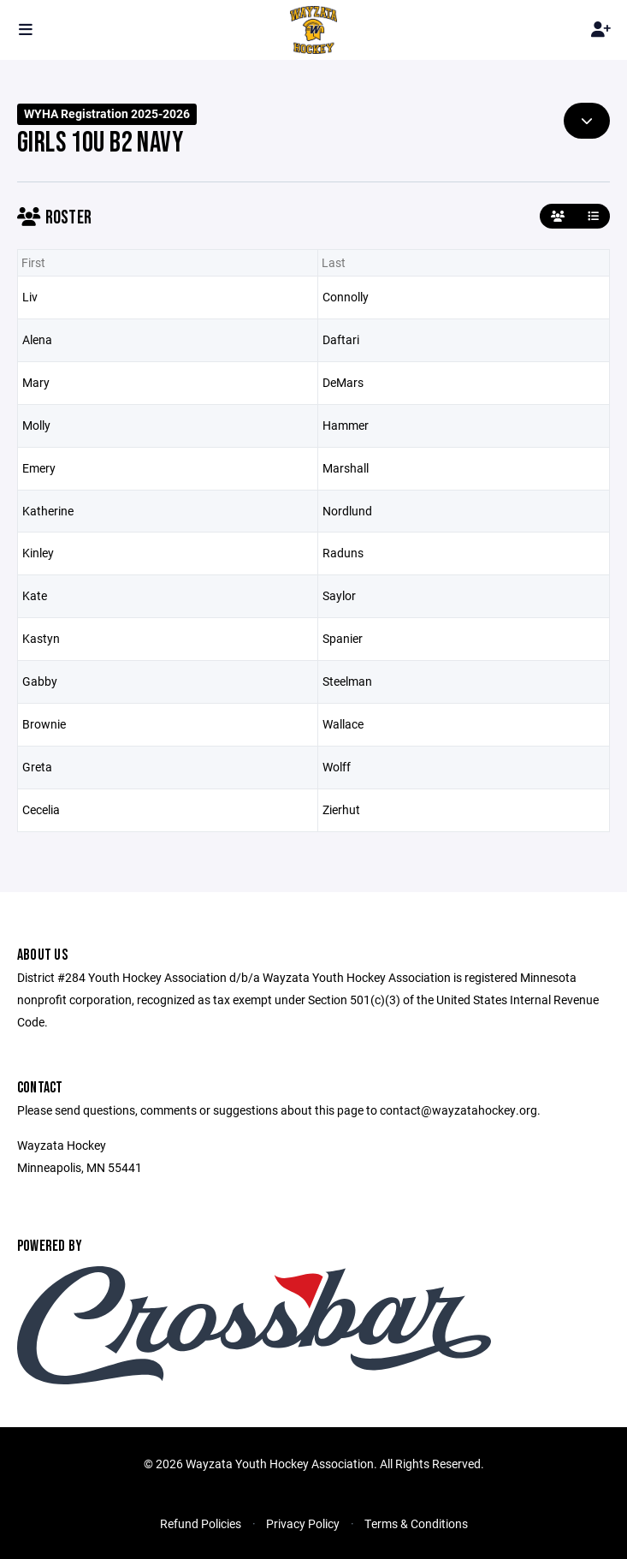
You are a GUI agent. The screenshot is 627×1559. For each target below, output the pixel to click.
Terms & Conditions (416, 1523)
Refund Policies (200, 1523)
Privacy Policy (303, 1523)
